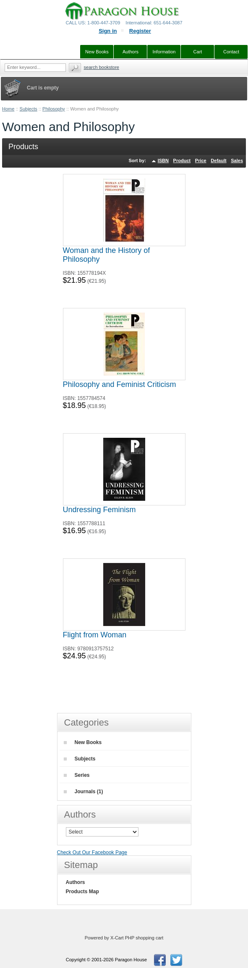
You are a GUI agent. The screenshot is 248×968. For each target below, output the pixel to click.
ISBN (163, 160)
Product (182, 160)
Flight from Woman (95, 635)
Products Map (82, 891)
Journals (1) (83, 791)
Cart (197, 51)
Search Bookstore (101, 67)
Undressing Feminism (99, 509)
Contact (231, 51)
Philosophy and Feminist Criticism (119, 384)
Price (200, 160)
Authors (75, 882)
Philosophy (53, 108)
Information (163, 51)
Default (218, 160)
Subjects (28, 108)
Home (8, 108)
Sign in (108, 31)
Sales (237, 160)
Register (140, 31)
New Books (83, 742)
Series (77, 775)
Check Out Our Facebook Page (92, 852)
